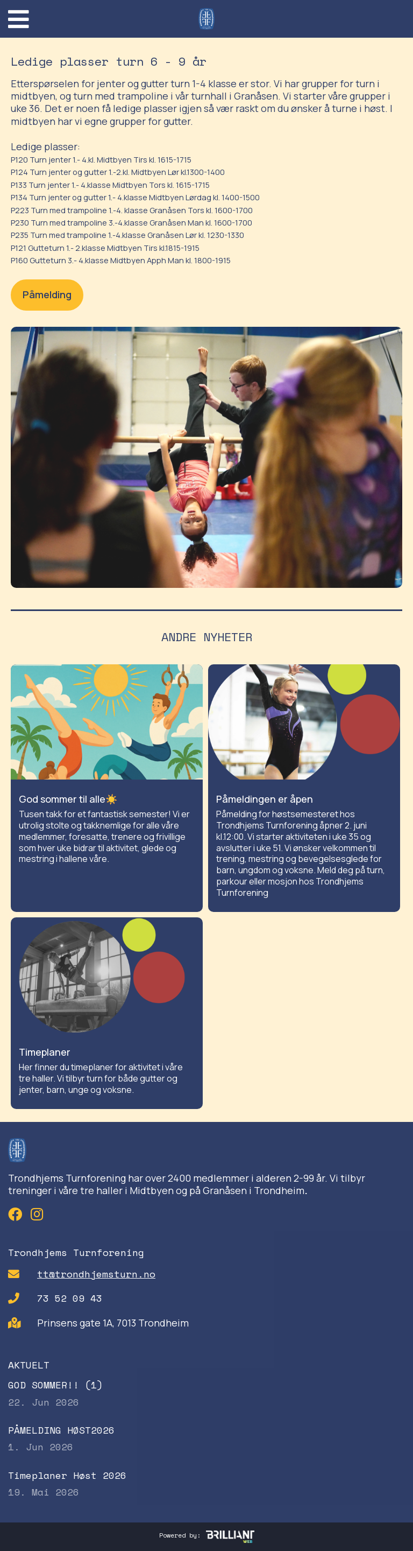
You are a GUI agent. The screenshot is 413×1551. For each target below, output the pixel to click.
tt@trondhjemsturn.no (96, 1274)
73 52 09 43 (69, 1298)
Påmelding (47, 294)
